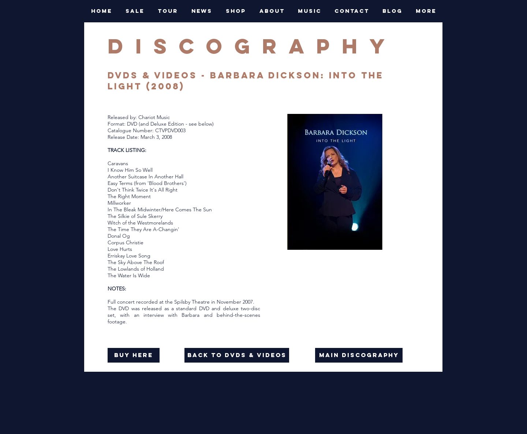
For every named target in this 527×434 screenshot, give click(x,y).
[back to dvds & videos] (236, 355)
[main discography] (359, 355)
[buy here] (134, 355)
